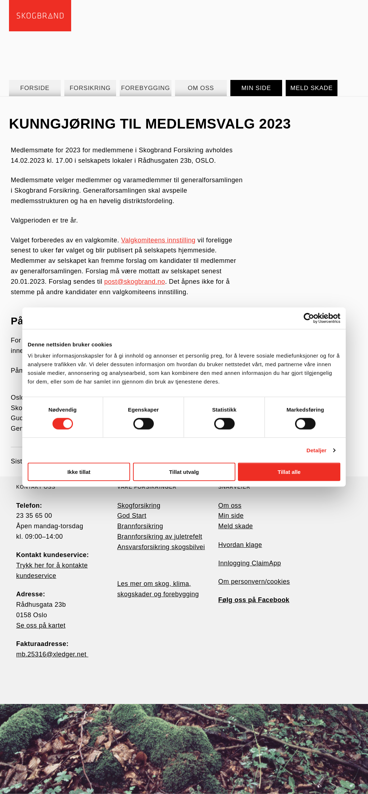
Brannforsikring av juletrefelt (159, 536)
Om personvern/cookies (254, 581)
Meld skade (235, 526)
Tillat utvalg (184, 472)
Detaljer (317, 450)
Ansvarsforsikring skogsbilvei (161, 547)
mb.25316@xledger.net (52, 654)
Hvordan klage (240, 544)
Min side (231, 515)
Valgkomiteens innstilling (158, 240)
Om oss (230, 505)
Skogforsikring (138, 505)
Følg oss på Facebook (253, 600)
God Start (131, 515)
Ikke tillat (78, 472)
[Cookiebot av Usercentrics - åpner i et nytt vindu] (308, 318)
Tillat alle (289, 472)
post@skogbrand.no (134, 281)
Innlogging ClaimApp (249, 563)
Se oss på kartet (40, 625)
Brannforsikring (140, 526)
